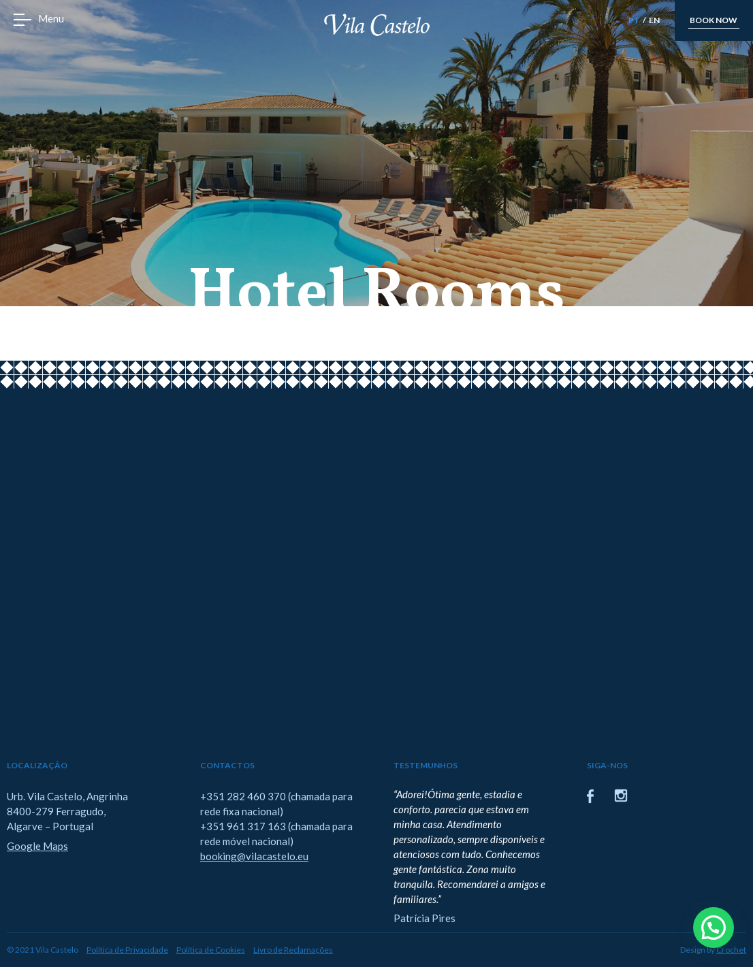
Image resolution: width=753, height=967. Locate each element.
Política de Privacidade (127, 950)
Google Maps (37, 846)
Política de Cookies (210, 950)
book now (713, 20)
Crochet (731, 950)
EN (654, 20)
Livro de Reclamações (293, 950)
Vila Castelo (377, 25)
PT (634, 20)
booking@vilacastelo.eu (254, 856)
